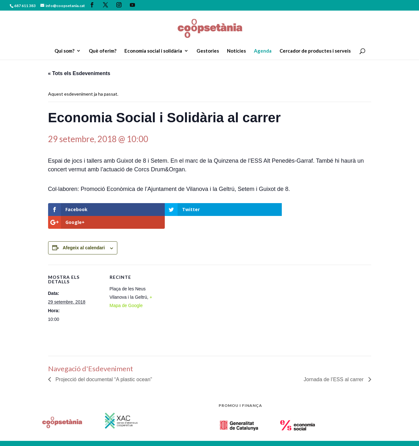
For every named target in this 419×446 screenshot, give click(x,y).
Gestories (208, 51)
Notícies (236, 51)
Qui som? (64, 51)
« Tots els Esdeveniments (79, 73)
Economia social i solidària (153, 51)
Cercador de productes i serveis (315, 51)
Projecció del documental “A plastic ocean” (103, 366)
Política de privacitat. (106, 434)
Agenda (263, 51)
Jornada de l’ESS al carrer (334, 366)
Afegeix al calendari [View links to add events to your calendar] (84, 234)
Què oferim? (102, 51)
